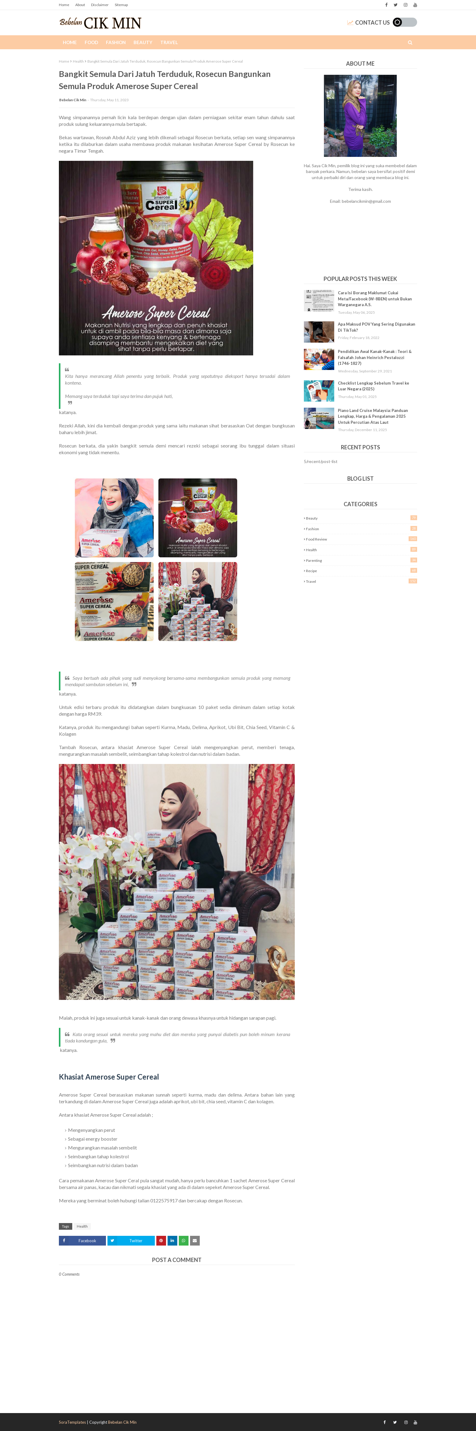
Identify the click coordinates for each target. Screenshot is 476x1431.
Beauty (361, 517)
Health (78, 61)
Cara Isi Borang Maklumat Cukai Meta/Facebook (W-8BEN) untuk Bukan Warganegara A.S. (375, 298)
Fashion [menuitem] (116, 42)
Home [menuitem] (70, 42)
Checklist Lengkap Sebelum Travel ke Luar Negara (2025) (373, 386)
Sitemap (121, 4)
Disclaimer (100, 4)
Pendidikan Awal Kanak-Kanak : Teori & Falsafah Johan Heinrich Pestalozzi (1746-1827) (375, 357)
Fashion (361, 528)
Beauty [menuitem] (143, 42)
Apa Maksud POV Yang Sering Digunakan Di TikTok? (376, 327)
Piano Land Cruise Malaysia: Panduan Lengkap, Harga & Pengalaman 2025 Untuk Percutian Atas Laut (373, 416)
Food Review (361, 538)
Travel (361, 581)
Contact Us (368, 22)
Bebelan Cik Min (72, 100)
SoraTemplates (72, 1422)
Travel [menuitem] (169, 42)
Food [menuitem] (91, 42)
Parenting (361, 560)
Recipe (361, 570)
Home (64, 4)
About (80, 4)
